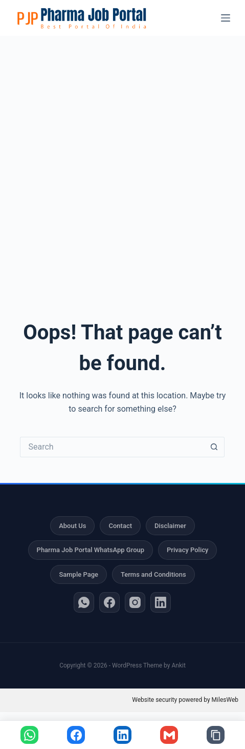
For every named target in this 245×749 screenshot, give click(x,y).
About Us (72, 526)
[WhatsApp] (84, 602)
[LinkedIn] (160, 602)
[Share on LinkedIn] (122, 735)
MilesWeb (225, 699)
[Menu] (225, 18)
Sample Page (78, 574)
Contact (120, 526)
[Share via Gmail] (169, 735)
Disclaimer (170, 526)
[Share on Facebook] (76, 735)
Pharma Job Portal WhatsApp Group (90, 550)
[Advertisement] (122, 164)
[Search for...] (112, 447)
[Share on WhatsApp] (29, 735)
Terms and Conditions (153, 574)
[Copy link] (216, 735)
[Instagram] (135, 602)
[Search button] (214, 447)
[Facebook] (109, 602)
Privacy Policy (187, 550)
